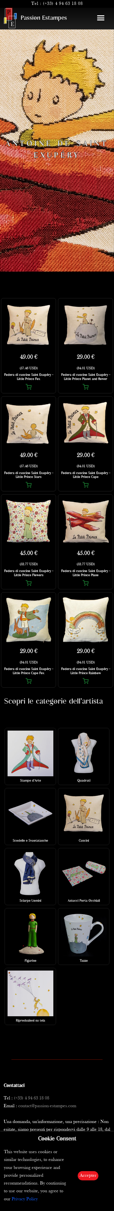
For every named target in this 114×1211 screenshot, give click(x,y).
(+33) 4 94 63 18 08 (63, 3)
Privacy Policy (25, 1199)
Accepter (88, 1175)
